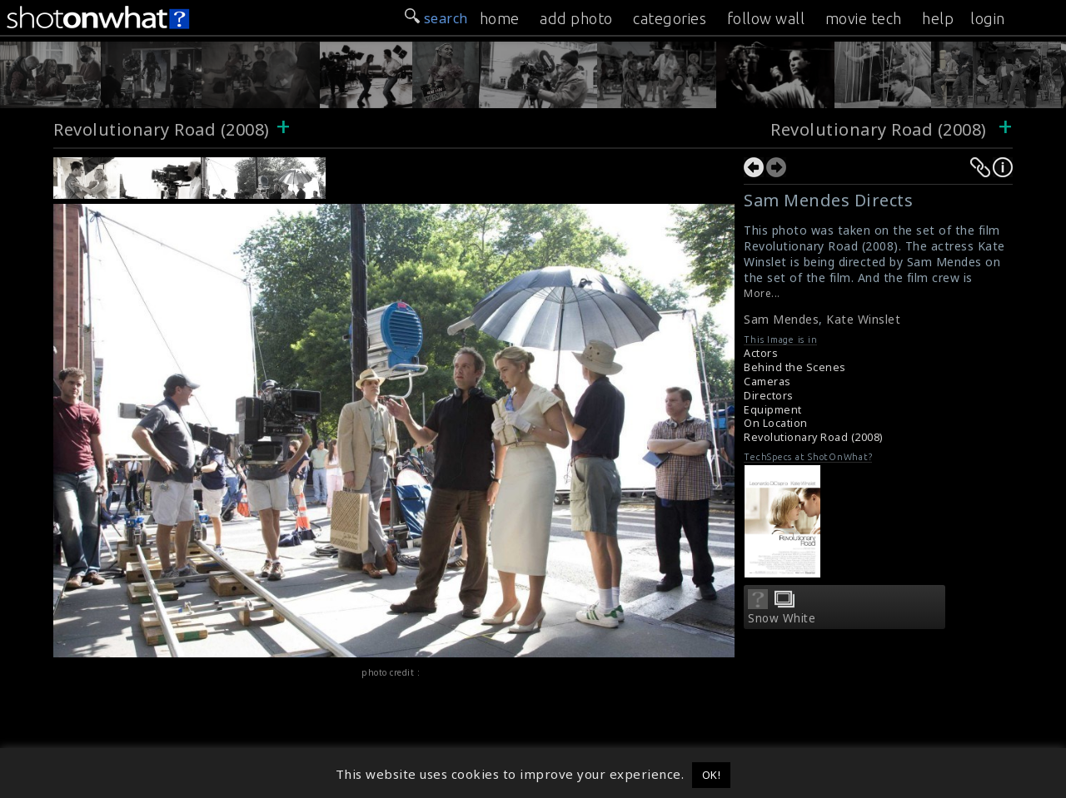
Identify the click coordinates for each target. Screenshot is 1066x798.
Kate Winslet (863, 319)
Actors (761, 353)
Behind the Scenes (795, 367)
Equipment (773, 410)
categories (669, 18)
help (938, 18)
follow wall (766, 18)
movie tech (863, 18)
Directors (769, 396)
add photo (576, 18)
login (987, 18)
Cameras (767, 381)
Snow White (781, 618)
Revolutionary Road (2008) (161, 129)
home (500, 18)
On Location (776, 423)
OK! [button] (711, 774)
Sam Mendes (781, 319)
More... (762, 293)
